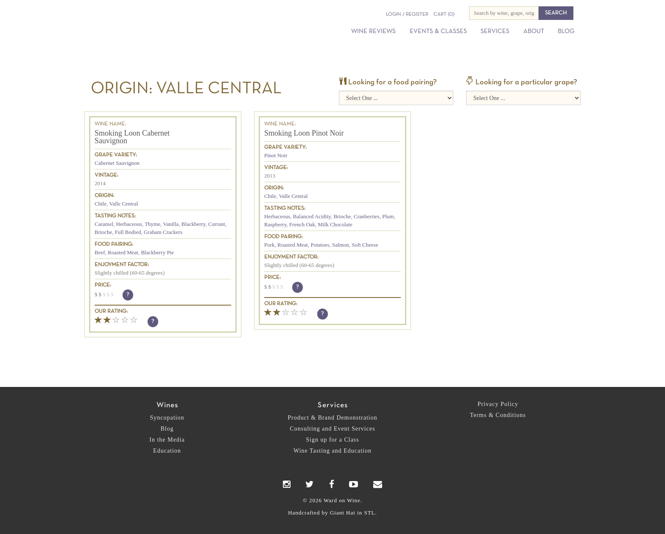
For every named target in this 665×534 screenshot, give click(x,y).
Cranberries (367, 216)
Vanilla (171, 224)
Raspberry (275, 224)
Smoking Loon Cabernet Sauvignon (132, 137)
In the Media (167, 440)
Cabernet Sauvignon (117, 163)
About (533, 31)
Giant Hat (342, 512)
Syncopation (167, 417)
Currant (216, 224)
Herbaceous (129, 224)
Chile (100, 203)
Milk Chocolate (335, 224)
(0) (443, 14)
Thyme (152, 224)
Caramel (104, 224)
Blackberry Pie (157, 252)
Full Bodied (128, 232)
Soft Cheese (365, 245)
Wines (167, 405)
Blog (566, 31)
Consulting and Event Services (332, 429)
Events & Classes (438, 31)
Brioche (103, 232)
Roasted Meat (123, 252)
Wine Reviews (373, 31)
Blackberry (194, 224)
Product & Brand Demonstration (332, 417)
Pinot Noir (276, 155)
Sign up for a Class (332, 440)
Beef (100, 252)
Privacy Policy (498, 404)
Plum (388, 216)
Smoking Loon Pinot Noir (304, 133)
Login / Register (407, 14)
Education (167, 451)
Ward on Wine (163, 21)
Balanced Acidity (312, 216)
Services (495, 31)
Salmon (340, 245)
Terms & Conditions (498, 415)
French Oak (302, 224)
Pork (269, 245)
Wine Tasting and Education (332, 451)
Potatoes (319, 245)
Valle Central (123, 203)
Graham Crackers (163, 232)
